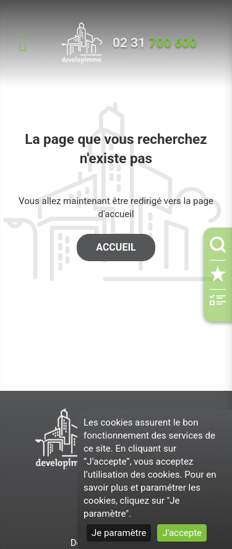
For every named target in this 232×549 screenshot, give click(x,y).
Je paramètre (119, 532)
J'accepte (182, 532)
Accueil (115, 247)
